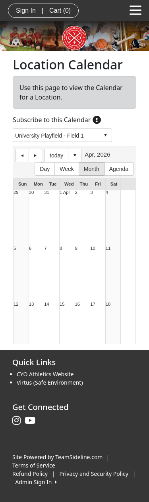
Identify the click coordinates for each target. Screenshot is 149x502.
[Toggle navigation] (135, 9)
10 (92, 248)
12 (16, 304)
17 (92, 304)
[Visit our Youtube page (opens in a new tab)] (32, 421)
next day (35, 155)
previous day (22, 155)
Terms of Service (33, 465)
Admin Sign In (35, 482)
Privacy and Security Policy (94, 473)
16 (77, 304)
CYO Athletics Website (45, 374)
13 (31, 304)
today (56, 155)
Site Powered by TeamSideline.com (57, 457)
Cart (60, 10)
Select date (74, 155)
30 (31, 192)
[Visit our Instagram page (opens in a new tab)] (18, 421)
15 (62, 304)
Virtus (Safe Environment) (50, 382)
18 (108, 304)
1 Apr (65, 192)
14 (46, 304)
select (105, 135)
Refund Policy (30, 473)
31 (46, 192)
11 (108, 248)
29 (16, 192)
